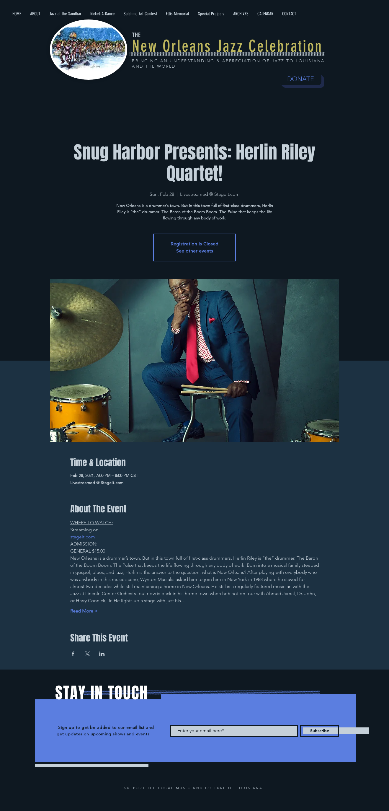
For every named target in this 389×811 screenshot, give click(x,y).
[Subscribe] (319, 731)
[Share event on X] (87, 654)
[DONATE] (300, 79)
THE (136, 35)
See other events (194, 251)
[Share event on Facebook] (73, 654)
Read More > (84, 611)
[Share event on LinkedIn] (102, 654)
